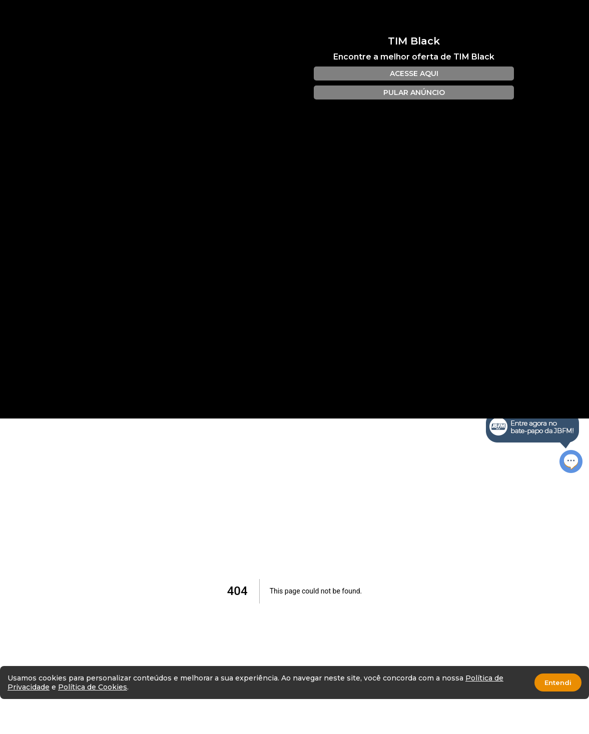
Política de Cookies (92, 687)
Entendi (557, 682)
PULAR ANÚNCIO (414, 92)
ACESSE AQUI (414, 73)
